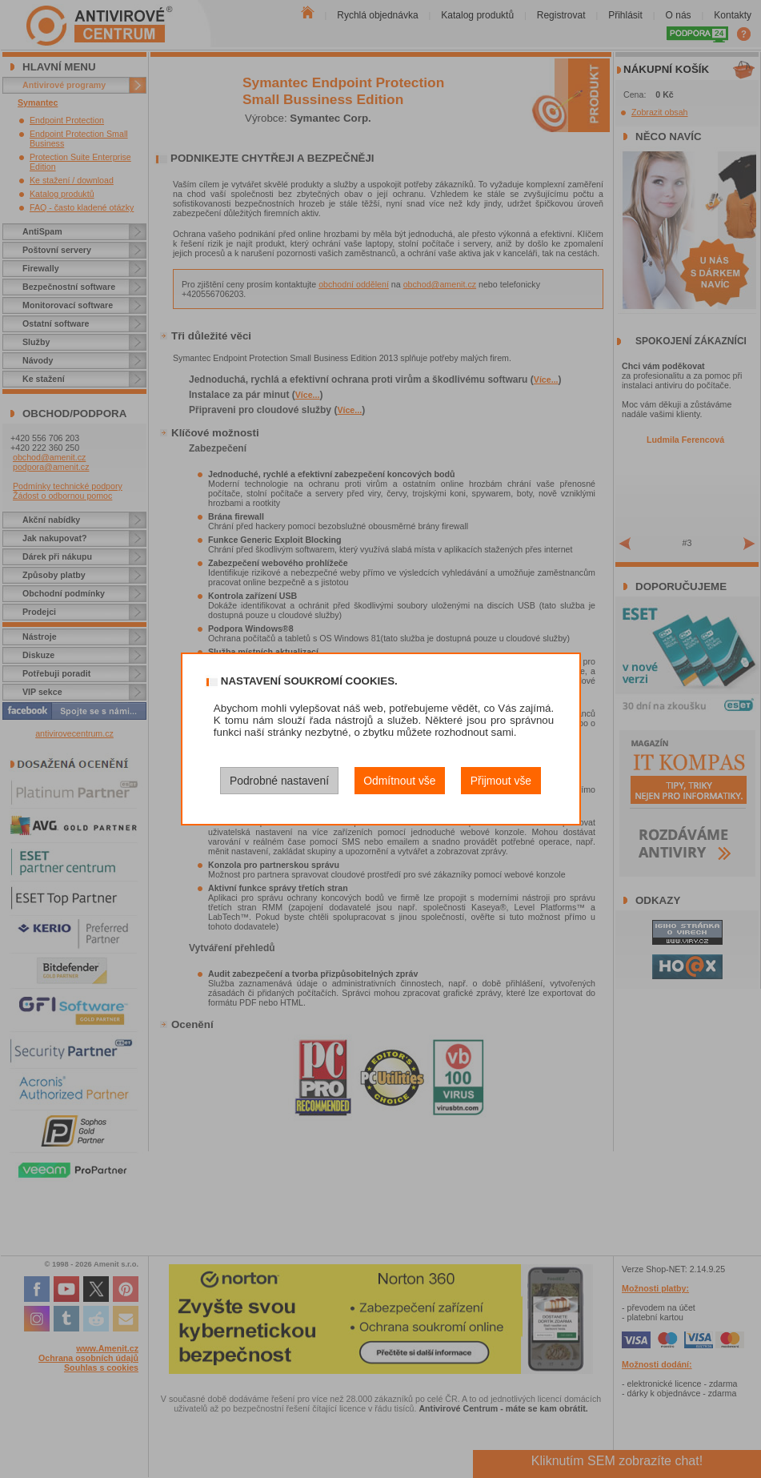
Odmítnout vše (399, 780)
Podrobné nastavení (279, 780)
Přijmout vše (501, 780)
